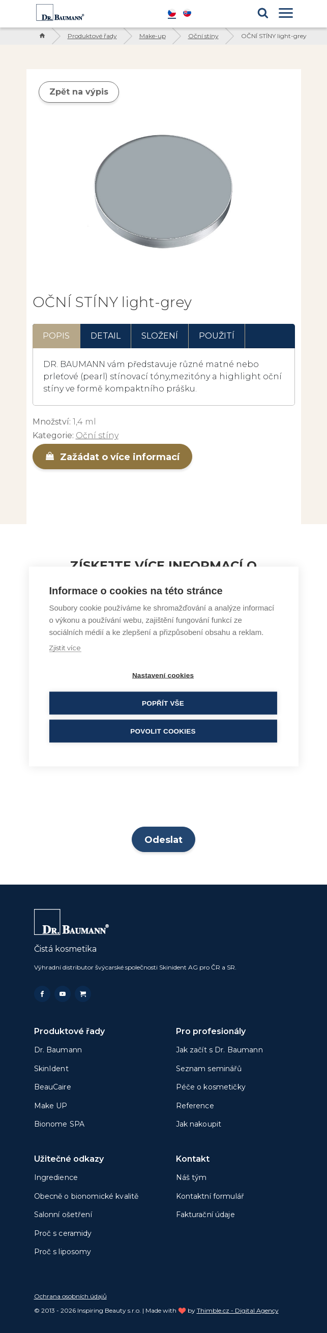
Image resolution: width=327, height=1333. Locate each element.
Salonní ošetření (63, 1214)
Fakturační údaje (205, 1214)
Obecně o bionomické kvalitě (86, 1196)
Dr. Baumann (58, 1049)
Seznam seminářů (209, 1068)
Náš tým (191, 1177)
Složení (159, 336)
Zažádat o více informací (112, 457)
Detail (106, 336)
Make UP (51, 1105)
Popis (56, 336)
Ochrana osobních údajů (70, 1296)
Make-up (152, 36)
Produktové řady (92, 36)
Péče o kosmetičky (211, 1087)
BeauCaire (52, 1087)
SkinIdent (51, 1068)
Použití (216, 336)
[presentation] (163, 794)
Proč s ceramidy (63, 1233)
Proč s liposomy (63, 1251)
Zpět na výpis (78, 92)
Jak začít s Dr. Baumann (219, 1049)
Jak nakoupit (199, 1124)
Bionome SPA (59, 1124)
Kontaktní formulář (210, 1196)
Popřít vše (163, 703)
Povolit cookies (162, 731)
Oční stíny (203, 36)
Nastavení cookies (163, 675)
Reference (195, 1105)
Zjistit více (65, 648)
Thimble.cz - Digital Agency (238, 1310)
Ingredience (56, 1177)
